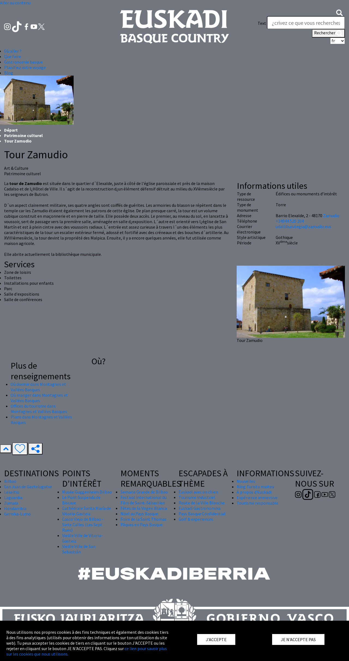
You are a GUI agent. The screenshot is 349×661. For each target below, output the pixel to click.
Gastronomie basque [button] (23, 62)
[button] (339, 12)
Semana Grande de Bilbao (144, 492)
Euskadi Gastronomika (200, 508)
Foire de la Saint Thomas (144, 519)
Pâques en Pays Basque (142, 524)
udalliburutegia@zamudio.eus (303, 226)
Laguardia (13, 497)
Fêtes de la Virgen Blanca (144, 508)
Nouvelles (246, 481)
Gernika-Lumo (17, 514)
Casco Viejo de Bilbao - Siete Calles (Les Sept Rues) (83, 524)
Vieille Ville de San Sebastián (78, 549)
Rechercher (328, 33)
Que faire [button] (12, 56)
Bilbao (10, 481)
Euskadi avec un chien (198, 492)
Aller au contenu (15, 2)
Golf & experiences (196, 519)
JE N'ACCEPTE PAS (298, 639)
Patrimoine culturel (23, 135)
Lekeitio (11, 492)
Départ (11, 130)
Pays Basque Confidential (202, 513)
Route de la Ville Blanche (202, 502)
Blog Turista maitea (255, 486)
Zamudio (331, 215)
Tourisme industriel (197, 497)
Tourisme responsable (257, 503)
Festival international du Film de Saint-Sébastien (144, 500)
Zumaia (11, 503)
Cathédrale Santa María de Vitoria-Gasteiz (86, 510)
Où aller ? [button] (13, 51)
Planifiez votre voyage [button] (25, 67)
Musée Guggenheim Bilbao (87, 492)
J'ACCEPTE (216, 639)
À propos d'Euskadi (254, 492)
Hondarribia (15, 508)
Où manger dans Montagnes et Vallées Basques (39, 397)
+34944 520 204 (290, 221)
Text (262, 23)
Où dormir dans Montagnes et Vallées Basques (38, 386)
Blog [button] (8, 72)
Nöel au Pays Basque (139, 513)
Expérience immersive (257, 497)
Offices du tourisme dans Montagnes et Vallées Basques (39, 408)
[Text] (306, 22)
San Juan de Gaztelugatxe (28, 486)
